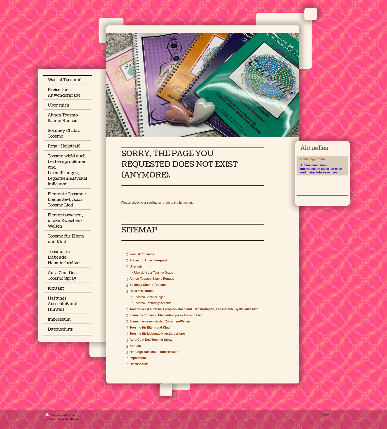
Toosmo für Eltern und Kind (150, 327)
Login (326, 414)
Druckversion (55, 415)
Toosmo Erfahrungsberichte (153, 303)
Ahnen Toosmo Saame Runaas (152, 278)
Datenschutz (139, 364)
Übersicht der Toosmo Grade (153, 272)
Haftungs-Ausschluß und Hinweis (154, 352)
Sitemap (70, 415)
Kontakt (135, 346)
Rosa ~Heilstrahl (141, 291)
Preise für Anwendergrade (148, 260)
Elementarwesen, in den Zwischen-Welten (160, 321)
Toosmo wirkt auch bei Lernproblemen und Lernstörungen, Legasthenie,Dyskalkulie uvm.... (196, 309)
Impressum (138, 358)
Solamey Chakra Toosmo (148, 285)
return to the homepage (178, 202)
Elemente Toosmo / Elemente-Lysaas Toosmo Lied (166, 315)
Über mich (137, 266)
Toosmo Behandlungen (149, 297)
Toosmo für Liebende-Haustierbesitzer (157, 333)
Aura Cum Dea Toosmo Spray (151, 340)
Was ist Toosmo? (142, 254)
